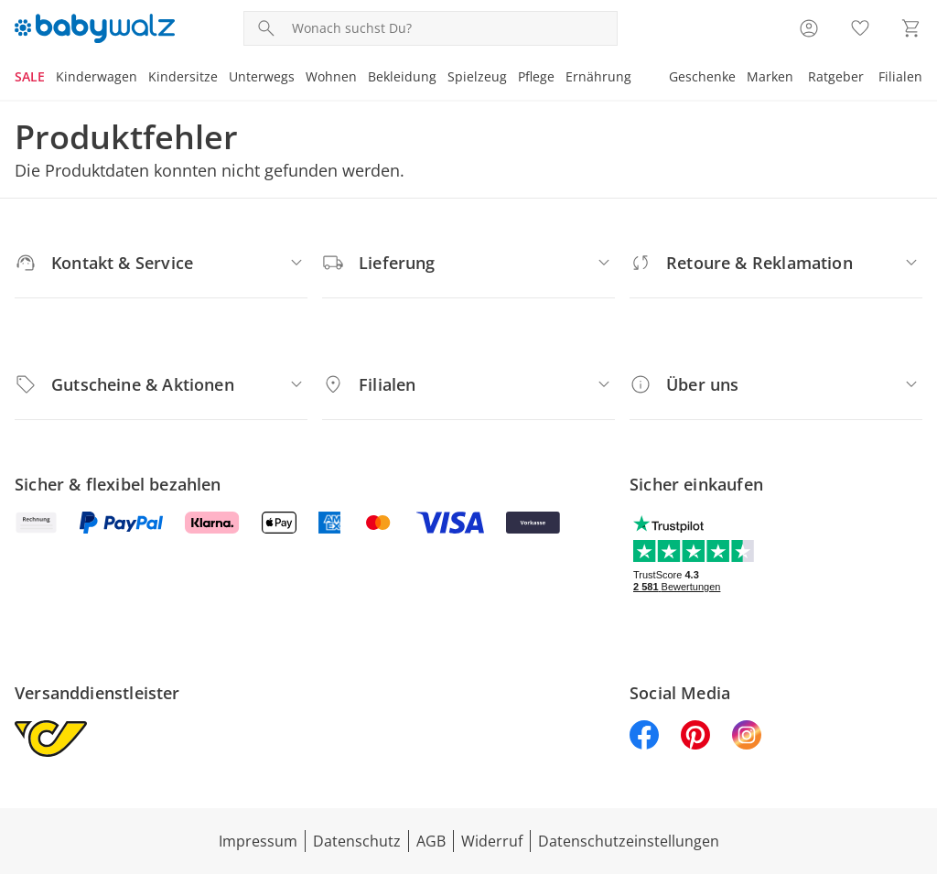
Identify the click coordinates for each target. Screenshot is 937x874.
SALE (30, 76)
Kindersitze (183, 76)
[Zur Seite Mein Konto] (809, 28)
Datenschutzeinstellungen (628, 841)
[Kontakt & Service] (161, 262)
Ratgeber (836, 76)
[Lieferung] (468, 262)
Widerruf (491, 841)
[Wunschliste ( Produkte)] (860, 28)
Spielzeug (477, 76)
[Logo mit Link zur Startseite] (95, 28)
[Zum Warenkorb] (911, 28)
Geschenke (702, 76)
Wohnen (331, 76)
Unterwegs (262, 76)
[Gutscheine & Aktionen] (161, 384)
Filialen (900, 76)
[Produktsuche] (450, 28)
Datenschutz (357, 841)
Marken (770, 76)
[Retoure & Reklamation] (776, 262)
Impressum (258, 841)
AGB (431, 841)
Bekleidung (402, 76)
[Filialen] (468, 384)
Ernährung (598, 76)
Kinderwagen (96, 76)
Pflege (536, 76)
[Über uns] (776, 384)
